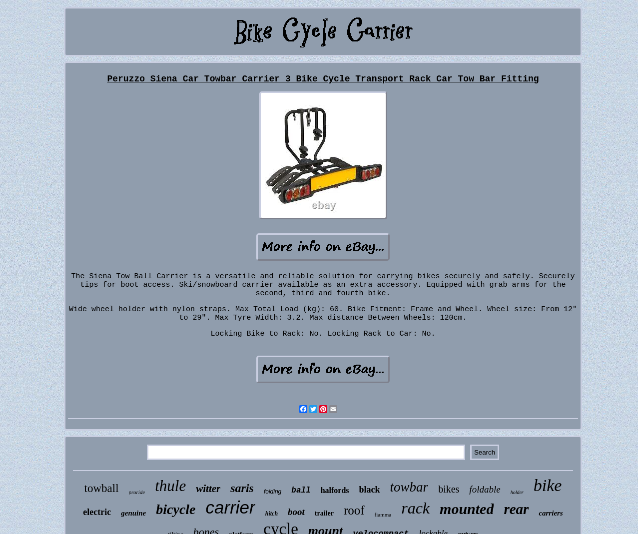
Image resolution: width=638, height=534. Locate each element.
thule (170, 486)
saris (242, 488)
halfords (335, 490)
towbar (409, 487)
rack (415, 508)
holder (517, 492)
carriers (551, 513)
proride (137, 492)
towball (101, 488)
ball (300, 490)
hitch (271, 513)
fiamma (383, 515)
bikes (448, 489)
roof (354, 510)
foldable (484, 489)
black (369, 490)
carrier (230, 507)
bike (548, 485)
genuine (133, 513)
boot (296, 512)
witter (208, 489)
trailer (324, 513)
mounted (467, 509)
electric (97, 512)
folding (272, 491)
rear (516, 509)
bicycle (175, 509)
